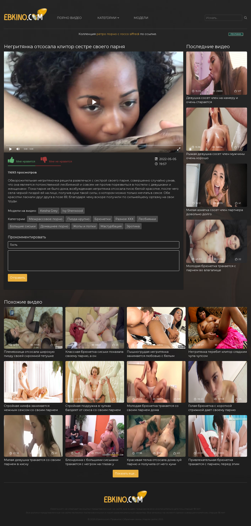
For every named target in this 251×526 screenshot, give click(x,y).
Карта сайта (150, 519)
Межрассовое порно (45, 219)
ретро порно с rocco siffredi (117, 34)
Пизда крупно (78, 219)
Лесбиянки (147, 219)
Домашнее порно (54, 226)
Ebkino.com (57, 508)
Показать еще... (125, 473)
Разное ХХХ (124, 219)
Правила (115, 519)
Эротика (133, 226)
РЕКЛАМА (236, 34)
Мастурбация (111, 226)
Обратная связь (132, 519)
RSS (161, 519)
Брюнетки (102, 219)
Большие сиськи (23, 226)
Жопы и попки (84, 226)
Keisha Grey (49, 211)
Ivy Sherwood (72, 211)
